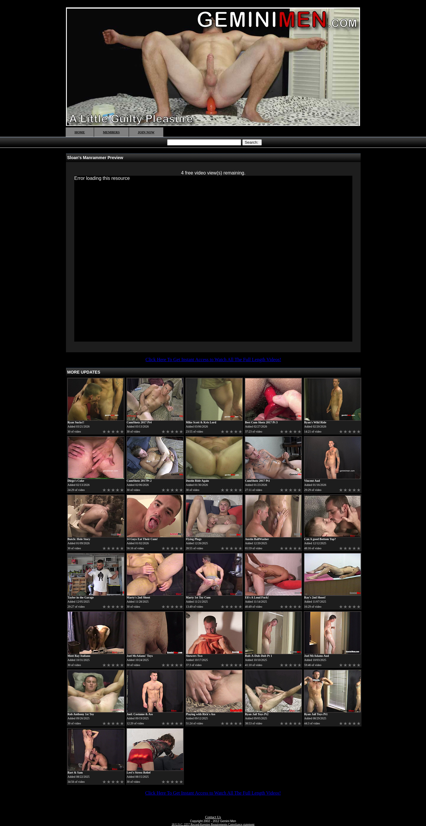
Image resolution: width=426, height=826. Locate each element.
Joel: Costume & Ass (140, 714)
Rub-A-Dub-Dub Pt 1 (258, 655)
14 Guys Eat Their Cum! (142, 539)
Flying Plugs (193, 539)
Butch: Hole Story (78, 539)
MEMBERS (111, 132)
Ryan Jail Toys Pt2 (256, 714)
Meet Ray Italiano (78, 655)
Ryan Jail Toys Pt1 (315, 714)
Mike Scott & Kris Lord (201, 422)
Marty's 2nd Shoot (138, 597)
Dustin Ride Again (197, 480)
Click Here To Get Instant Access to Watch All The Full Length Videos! (213, 359)
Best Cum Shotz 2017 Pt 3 (261, 422)
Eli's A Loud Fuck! (257, 597)
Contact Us (213, 817)
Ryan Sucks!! (75, 422)
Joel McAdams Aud (316, 655)
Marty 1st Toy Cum (198, 597)
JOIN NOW (146, 132)
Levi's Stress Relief (139, 772)
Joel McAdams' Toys (140, 655)
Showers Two (194, 655)
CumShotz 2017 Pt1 (257, 480)
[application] (213, 259)
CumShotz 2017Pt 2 (139, 480)
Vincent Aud (312, 480)
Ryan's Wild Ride (315, 422)
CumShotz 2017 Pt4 (139, 422)
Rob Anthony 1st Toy (80, 714)
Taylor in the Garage (80, 597)
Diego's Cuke (75, 480)
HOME (80, 132)
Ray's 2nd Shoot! (315, 597)
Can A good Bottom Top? (320, 539)
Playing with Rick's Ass (200, 714)
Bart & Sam (75, 772)
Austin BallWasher (257, 539)
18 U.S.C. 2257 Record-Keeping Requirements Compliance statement (213, 824)
